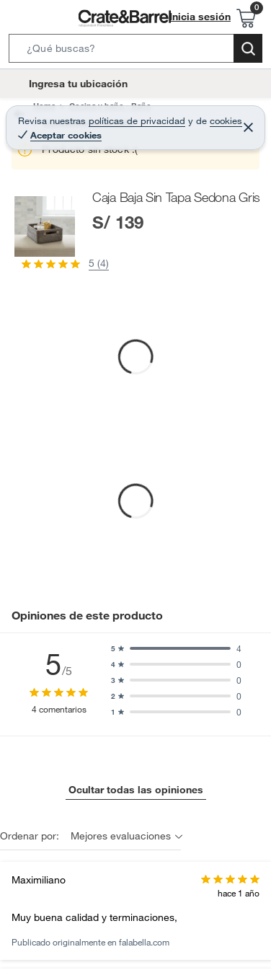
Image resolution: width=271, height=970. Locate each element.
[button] (135, 51)
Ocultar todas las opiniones (135, 789)
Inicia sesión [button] (200, 16)
